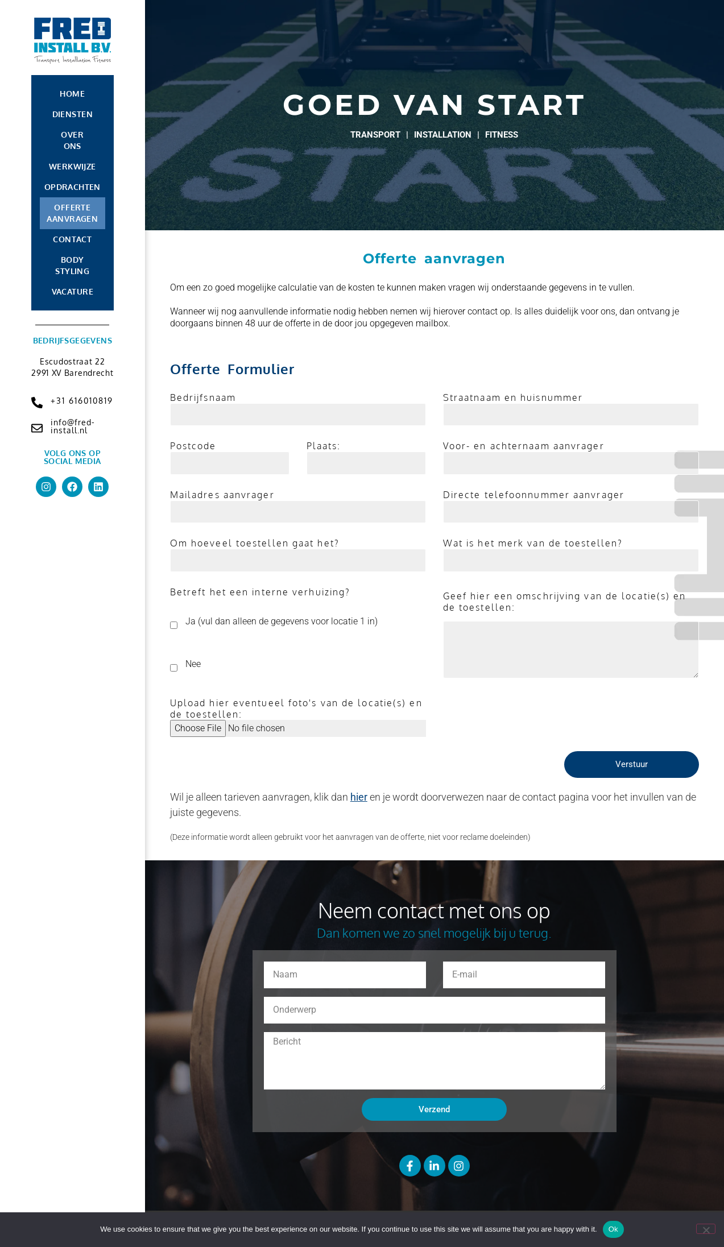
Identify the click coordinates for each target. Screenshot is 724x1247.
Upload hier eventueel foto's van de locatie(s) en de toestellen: (296, 708)
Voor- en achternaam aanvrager (524, 445)
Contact (72, 239)
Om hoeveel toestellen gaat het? (255, 543)
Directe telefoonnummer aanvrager (533, 494)
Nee (193, 663)
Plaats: (324, 445)
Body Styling (72, 265)
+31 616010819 (82, 400)
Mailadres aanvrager (222, 494)
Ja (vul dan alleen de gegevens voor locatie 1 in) (281, 620)
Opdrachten (72, 187)
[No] (705, 1229)
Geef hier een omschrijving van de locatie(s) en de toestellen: (564, 601)
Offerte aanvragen (72, 212)
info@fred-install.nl (73, 426)
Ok (613, 1229)
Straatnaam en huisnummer (513, 397)
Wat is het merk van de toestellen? (533, 543)
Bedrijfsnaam (203, 397)
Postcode (193, 445)
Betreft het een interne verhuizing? (260, 592)
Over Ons (72, 140)
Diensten (72, 114)
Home (72, 93)
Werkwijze (72, 166)
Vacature (72, 291)
